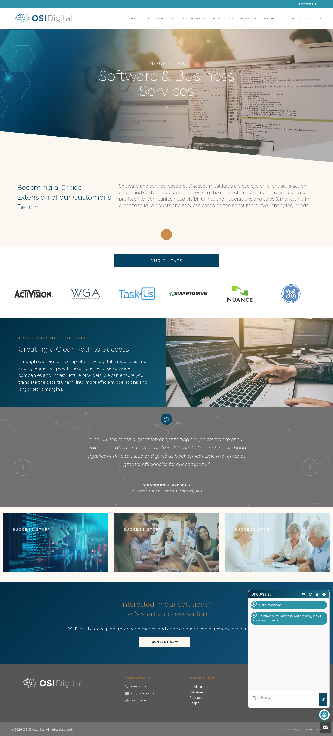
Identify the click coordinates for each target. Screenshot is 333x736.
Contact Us (307, 4)
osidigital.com (140, 700)
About (314, 18)
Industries (222, 18)
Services (140, 18)
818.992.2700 (139, 686)
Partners (247, 18)
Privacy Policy (290, 729)
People (194, 703)
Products (166, 18)
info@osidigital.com (144, 693)
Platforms (194, 18)
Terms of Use (313, 729)
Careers (294, 18)
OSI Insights (271, 18)
